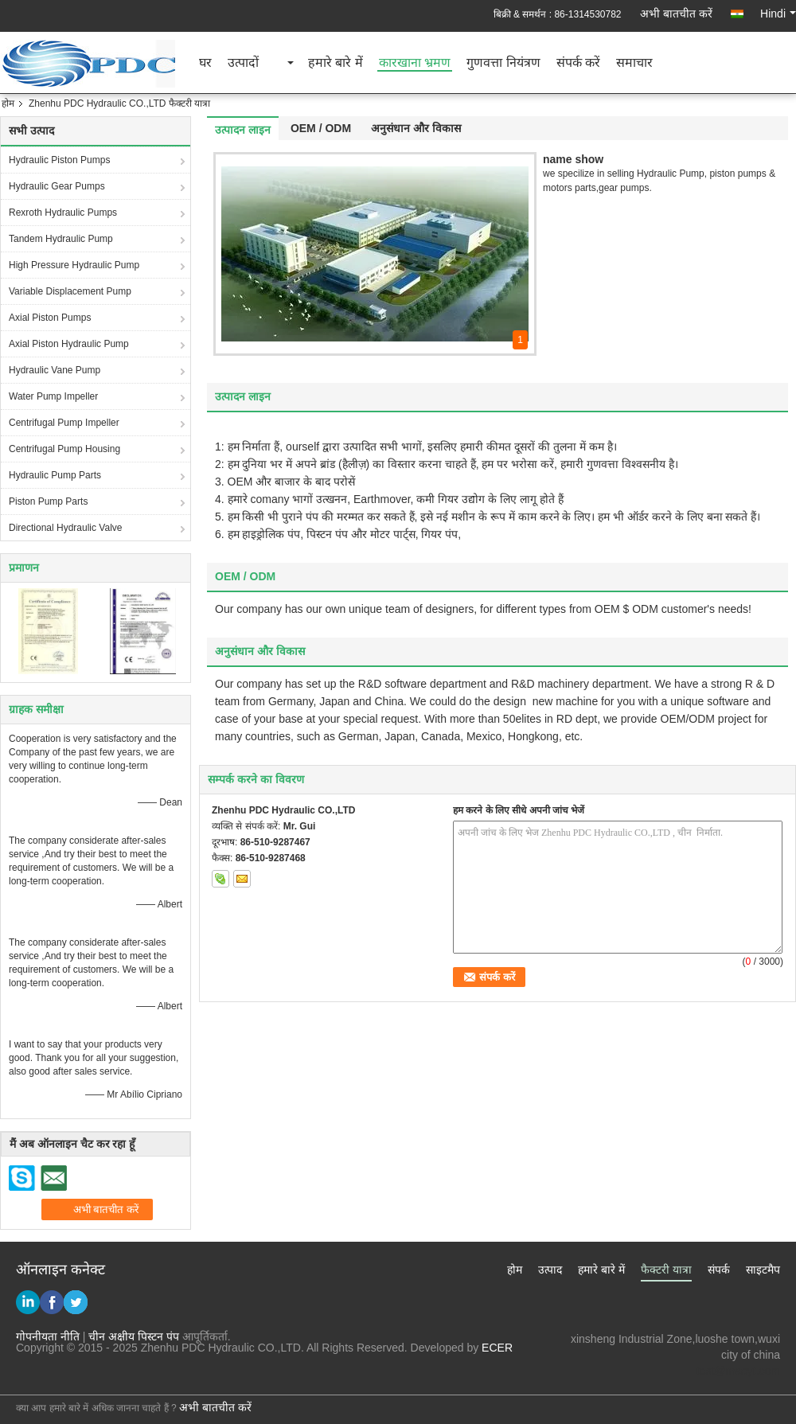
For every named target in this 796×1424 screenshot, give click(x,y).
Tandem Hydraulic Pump (61, 238)
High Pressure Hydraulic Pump (74, 265)
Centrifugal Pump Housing (64, 449)
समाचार (634, 63)
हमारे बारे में (335, 63)
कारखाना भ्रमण (415, 63)
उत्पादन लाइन (243, 129)
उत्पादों (243, 63)
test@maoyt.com (738, 1370)
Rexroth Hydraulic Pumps (63, 212)
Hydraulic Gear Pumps (57, 186)
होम (8, 103)
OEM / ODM (321, 128)
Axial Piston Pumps (50, 317)
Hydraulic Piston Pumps (59, 160)
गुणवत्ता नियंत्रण (503, 63)
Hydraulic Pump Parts (55, 475)
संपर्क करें (578, 63)
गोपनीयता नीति (48, 1336)
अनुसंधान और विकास (416, 128)
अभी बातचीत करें (676, 13)
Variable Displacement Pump (70, 291)
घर (205, 63)
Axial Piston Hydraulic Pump (69, 343)
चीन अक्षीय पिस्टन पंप (133, 1336)
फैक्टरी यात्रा (666, 1269)
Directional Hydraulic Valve (66, 527)
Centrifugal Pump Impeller (64, 422)
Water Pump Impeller (53, 396)
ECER (497, 1347)
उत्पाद (550, 1269)
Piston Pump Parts (48, 501)
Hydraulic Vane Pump (54, 370)
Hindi (778, 13)
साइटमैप (763, 1269)
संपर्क (719, 1269)
